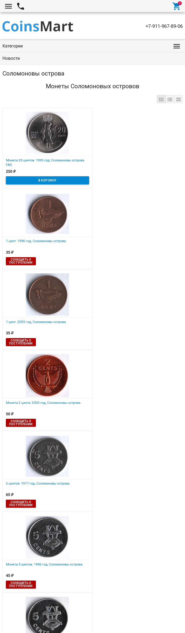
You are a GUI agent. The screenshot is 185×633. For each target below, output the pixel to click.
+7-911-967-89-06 (164, 26)
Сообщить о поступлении (81, 180)
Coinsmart (13, 625)
